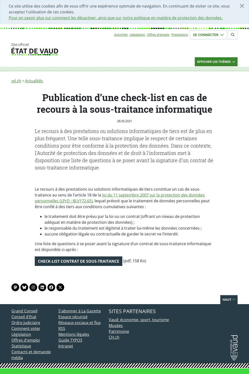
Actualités (34, 81)
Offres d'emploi (158, 34)
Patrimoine (119, 331)
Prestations (179, 34)
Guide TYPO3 (70, 340)
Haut (228, 299)
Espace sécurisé (73, 316)
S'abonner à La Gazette (79, 311)
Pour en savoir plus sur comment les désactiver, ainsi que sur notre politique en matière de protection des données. (115, 17)
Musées (116, 325)
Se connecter (208, 34)
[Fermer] (242, 5)
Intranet (65, 346)
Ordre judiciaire (25, 322)
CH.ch (114, 337)
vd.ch (16, 81)
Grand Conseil (24, 311)
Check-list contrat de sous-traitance (78, 261)
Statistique (21, 346)
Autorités (121, 34)
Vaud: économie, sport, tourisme (139, 319)
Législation (137, 34)
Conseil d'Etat (23, 316)
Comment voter (25, 328)
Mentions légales (73, 334)
